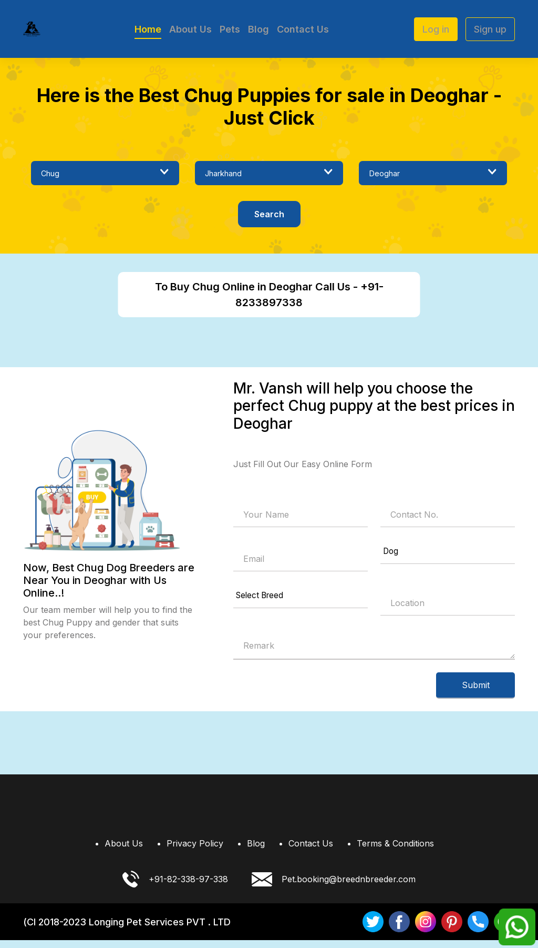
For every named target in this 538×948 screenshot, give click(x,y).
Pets (230, 29)
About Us (190, 29)
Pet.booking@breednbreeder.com (334, 887)
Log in (435, 29)
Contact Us (303, 29)
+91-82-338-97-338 (175, 887)
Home (147, 29)
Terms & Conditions (395, 851)
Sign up (490, 29)
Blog (258, 29)
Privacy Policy (195, 851)
